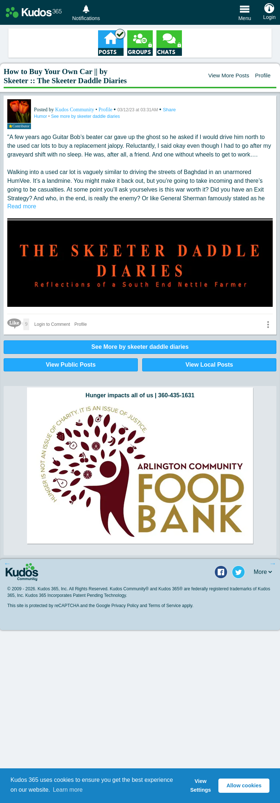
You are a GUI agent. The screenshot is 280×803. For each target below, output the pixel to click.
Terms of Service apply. (171, 605)
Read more (21, 206)
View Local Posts (209, 365)
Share (169, 109)
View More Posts (228, 75)
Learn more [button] (68, 790)
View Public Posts (71, 365)
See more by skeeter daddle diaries (85, 116)
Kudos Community (75, 109)
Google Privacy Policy (117, 605)
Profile (263, 75)
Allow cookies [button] (243, 785)
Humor (41, 116)
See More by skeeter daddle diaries (140, 347)
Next (272, 563)
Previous (7, 563)
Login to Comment (52, 324)
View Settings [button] (200, 785)
